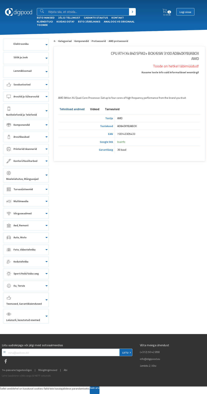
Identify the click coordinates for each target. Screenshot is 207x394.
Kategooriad (65, 41)
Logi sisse (185, 12)
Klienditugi (45, 21)
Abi (65, 370)
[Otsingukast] (88, 12)
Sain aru (94, 388)
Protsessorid (99, 41)
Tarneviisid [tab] (112, 109)
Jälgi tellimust (69, 17)
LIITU (125, 353)
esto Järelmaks (89, 21)
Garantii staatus (96, 17)
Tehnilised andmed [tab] (72, 109)
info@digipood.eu (150, 359)
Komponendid (81, 41)
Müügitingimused (47, 370)
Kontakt (117, 17)
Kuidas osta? (65, 21)
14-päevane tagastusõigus (17, 370)
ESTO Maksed (46, 17)
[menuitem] (26, 45)
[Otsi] (132, 11)
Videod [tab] (94, 109)
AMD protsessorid (118, 41)
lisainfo (121, 142)
